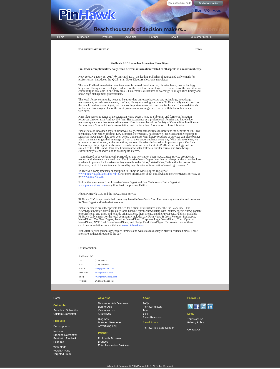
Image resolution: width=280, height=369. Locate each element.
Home (60, 36)
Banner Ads (105, 306)
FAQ (208, 10)
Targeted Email (62, 353)
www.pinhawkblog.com (92, 185)
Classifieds (104, 313)
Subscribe (83, 36)
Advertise (131, 36)
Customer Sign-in (201, 36)
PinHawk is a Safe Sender (158, 327)
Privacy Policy (195, 322)
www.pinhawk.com (92, 176)
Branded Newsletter (65, 334)
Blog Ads (103, 318)
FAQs (146, 303)
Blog (199, 10)
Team (146, 310)
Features (58, 341)
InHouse (58, 331)
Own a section (106, 310)
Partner (153, 36)
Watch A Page (61, 350)
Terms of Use (195, 318)
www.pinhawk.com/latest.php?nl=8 (98, 173)
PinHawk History (152, 306)
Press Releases (152, 317)
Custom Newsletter (64, 313)
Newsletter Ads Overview (113, 303)
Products (107, 36)
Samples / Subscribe (65, 310)
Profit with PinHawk (64, 338)
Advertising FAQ (107, 325)
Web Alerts (59, 346)
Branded (103, 341)
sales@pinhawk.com (104, 268)
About (174, 36)
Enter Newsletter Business (113, 345)
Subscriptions (61, 326)
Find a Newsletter (208, 3)
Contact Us (194, 329)
